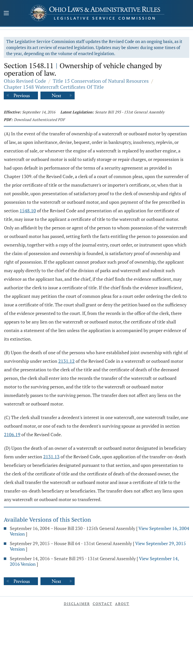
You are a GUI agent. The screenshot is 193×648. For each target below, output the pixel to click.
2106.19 (12, 434)
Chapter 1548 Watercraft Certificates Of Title (54, 87)
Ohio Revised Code (25, 80)
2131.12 (66, 361)
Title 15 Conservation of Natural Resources (101, 80)
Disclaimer (77, 603)
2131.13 (51, 457)
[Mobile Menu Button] (6, 13)
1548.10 (28, 211)
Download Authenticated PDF (39, 119)
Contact (102, 603)
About (122, 603)
